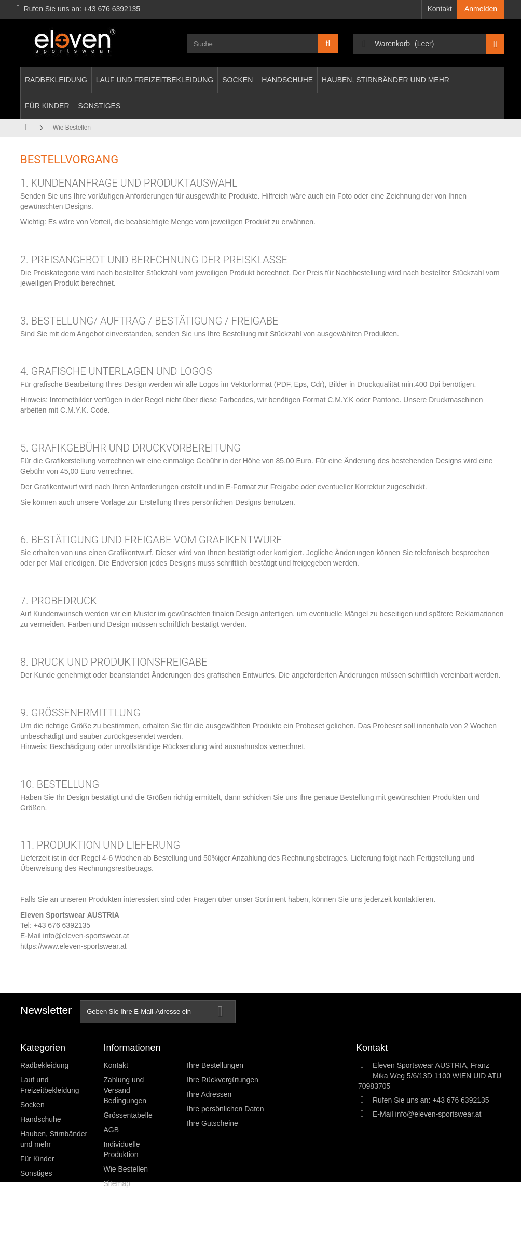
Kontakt (439, 9)
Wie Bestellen (126, 1169)
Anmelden (480, 9)
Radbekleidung (56, 80)
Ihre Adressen (209, 1094)
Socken (237, 80)
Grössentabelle (128, 1115)
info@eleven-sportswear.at (86, 936)
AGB (111, 1129)
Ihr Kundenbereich (225, 1047)
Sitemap (117, 1183)
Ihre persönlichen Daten (225, 1109)
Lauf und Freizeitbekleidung (154, 80)
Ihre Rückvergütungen (222, 1080)
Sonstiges (99, 106)
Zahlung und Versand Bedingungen (125, 1090)
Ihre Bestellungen (215, 1065)
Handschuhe (287, 80)
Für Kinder (47, 106)
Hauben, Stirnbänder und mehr (385, 80)
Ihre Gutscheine (212, 1123)
